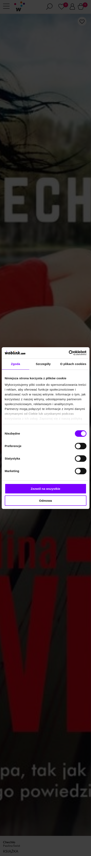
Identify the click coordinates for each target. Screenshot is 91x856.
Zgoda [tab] (15, 364)
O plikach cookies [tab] (73, 364)
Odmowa (45, 500)
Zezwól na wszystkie (45, 488)
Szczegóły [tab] (43, 364)
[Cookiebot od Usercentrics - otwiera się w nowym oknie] (68, 353)
